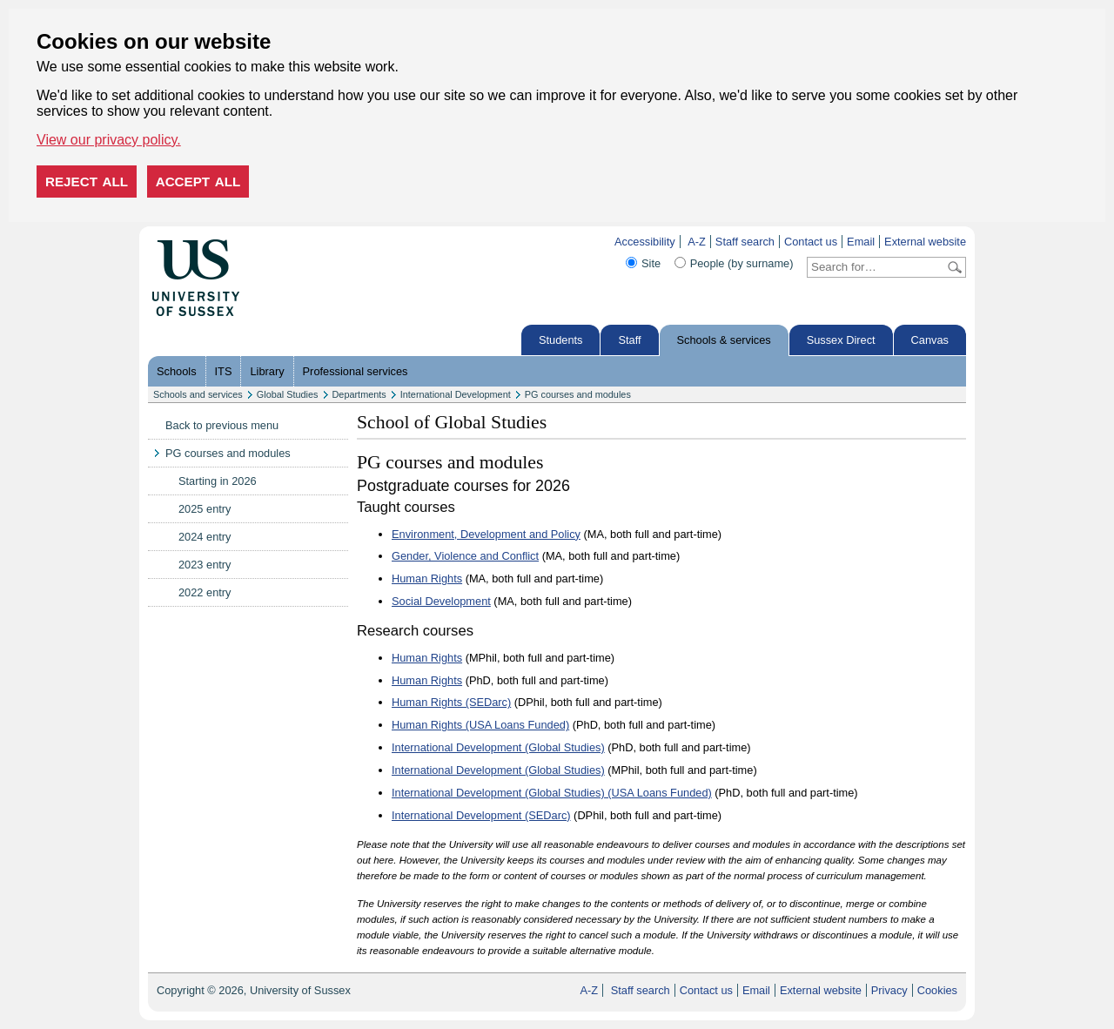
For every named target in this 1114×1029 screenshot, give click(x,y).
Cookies (937, 990)
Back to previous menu (221, 425)
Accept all (198, 181)
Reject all (86, 181)
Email (861, 241)
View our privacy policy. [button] (109, 139)
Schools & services (724, 339)
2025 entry (204, 508)
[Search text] (876, 267)
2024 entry (204, 536)
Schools (177, 371)
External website (925, 241)
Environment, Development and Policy (486, 534)
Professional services (355, 371)
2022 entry (204, 592)
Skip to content (276, 241)
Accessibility (644, 241)
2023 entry (204, 564)
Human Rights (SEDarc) (451, 702)
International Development (455, 394)
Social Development (441, 601)
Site (651, 263)
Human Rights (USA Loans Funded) (480, 724)
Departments (359, 394)
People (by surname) (742, 263)
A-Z (697, 241)
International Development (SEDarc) (481, 815)
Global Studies (288, 394)
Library (267, 371)
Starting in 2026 (217, 481)
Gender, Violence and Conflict (465, 555)
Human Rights (427, 578)
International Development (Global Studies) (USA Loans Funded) (552, 792)
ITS (223, 371)
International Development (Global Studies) (498, 747)
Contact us (810, 241)
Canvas (930, 339)
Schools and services (198, 394)
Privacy (889, 990)
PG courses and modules (578, 394)
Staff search (745, 241)
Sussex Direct (841, 339)
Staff (629, 339)
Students (561, 339)
